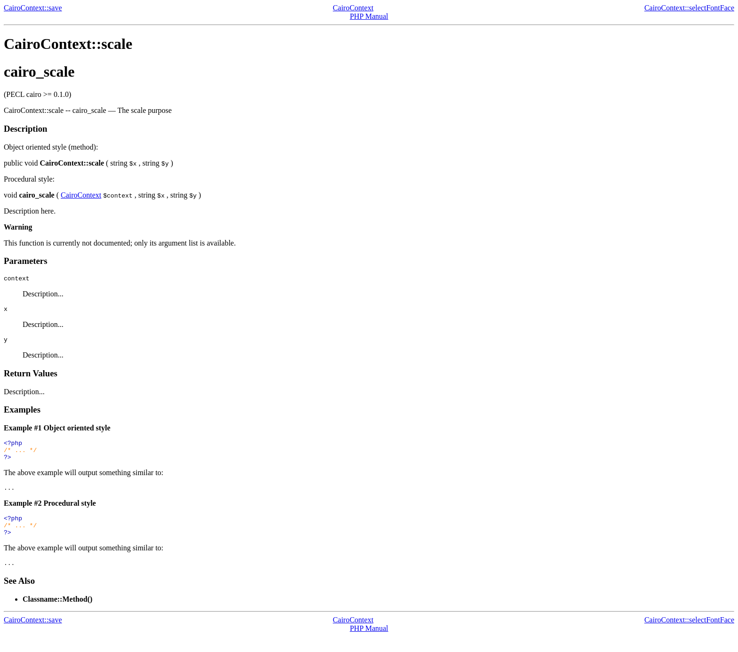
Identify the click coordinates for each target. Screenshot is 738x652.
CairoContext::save (33, 8)
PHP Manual (369, 16)
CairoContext (353, 8)
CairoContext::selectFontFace (689, 8)
